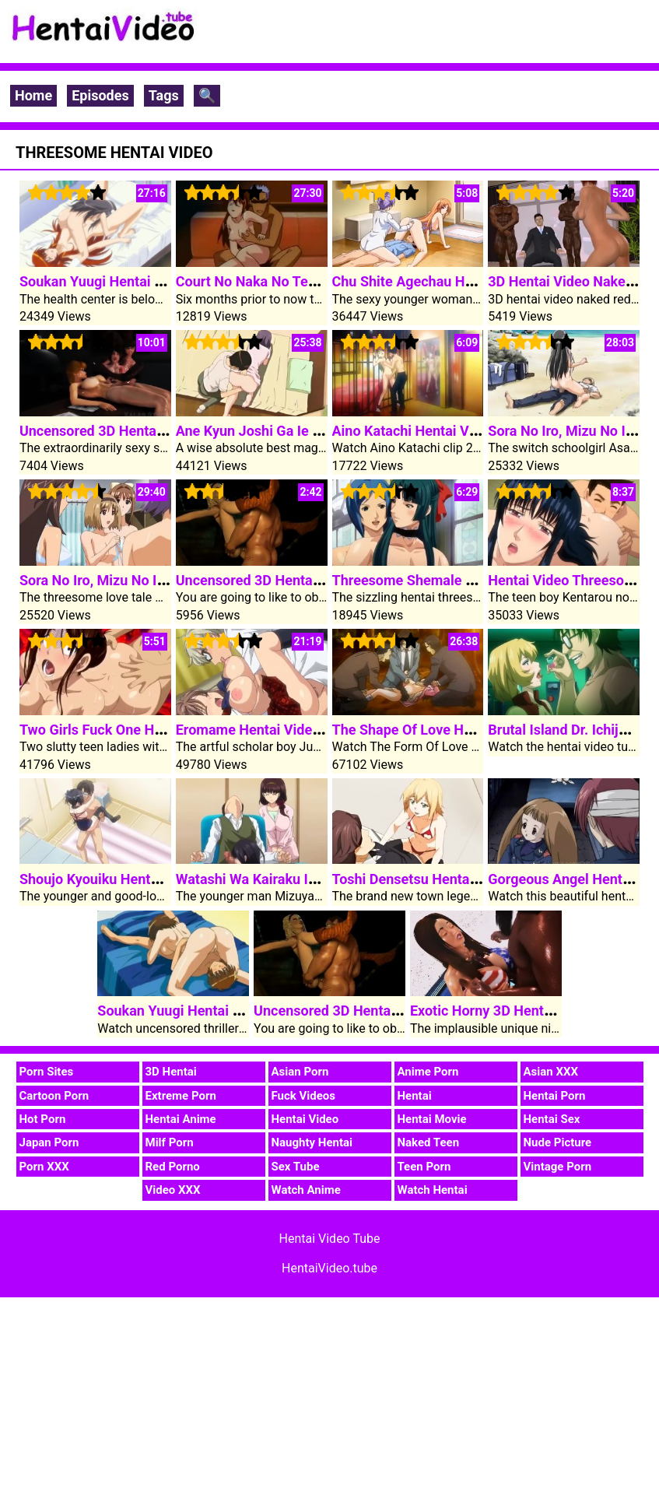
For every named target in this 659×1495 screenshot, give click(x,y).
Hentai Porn (555, 1096)
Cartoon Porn (54, 1096)
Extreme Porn (180, 1096)
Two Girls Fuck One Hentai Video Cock (140, 729)
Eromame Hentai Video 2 (253, 729)
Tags (164, 95)
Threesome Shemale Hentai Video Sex (452, 580)
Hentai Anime (180, 1119)
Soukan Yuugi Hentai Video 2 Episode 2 (143, 281)
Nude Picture (558, 1142)
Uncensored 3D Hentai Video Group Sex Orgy (160, 431)
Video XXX (173, 1190)
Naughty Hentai (312, 1142)
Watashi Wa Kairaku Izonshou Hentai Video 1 (316, 879)
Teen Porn (424, 1167)
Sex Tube (296, 1167)
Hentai (415, 1096)
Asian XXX (551, 1072)
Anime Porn (428, 1072)
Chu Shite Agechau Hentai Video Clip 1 (454, 281)
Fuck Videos (304, 1096)
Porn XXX (44, 1167)
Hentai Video (305, 1119)
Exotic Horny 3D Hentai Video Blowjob (529, 1010)
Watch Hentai (433, 1190)
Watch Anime (306, 1190)
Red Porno (172, 1167)
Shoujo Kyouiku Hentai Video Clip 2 (130, 879)
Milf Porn (169, 1142)
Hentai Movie (432, 1119)
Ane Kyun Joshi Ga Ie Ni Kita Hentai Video (307, 431)
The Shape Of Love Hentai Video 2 (439, 729)
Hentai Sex (552, 1119)
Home (33, 95)
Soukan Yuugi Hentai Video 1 (188, 1010)
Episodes (100, 95)
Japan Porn (49, 1142)
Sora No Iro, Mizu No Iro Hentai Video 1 (142, 580)
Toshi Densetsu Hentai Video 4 (428, 879)
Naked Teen (429, 1142)
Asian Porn (300, 1072)
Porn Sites (46, 1072)
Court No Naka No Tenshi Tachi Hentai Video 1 (322, 281)
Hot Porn (42, 1119)
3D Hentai (171, 1072)
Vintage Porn (558, 1167)
